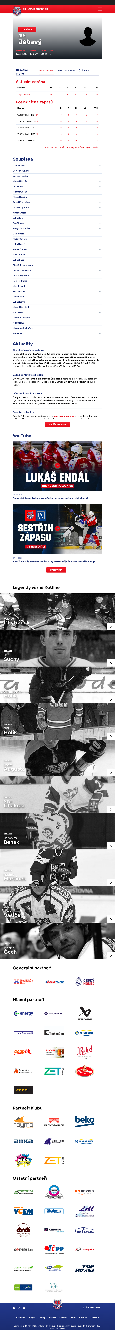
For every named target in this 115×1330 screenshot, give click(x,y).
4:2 (36, 121)
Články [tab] (84, 70)
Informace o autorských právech (81, 1323)
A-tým (31, 1315)
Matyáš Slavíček (22, 228)
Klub (73, 1315)
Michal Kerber (20, 197)
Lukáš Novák (19, 302)
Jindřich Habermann (23, 265)
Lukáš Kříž (18, 218)
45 (51, 94)
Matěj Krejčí (19, 212)
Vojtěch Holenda (22, 270)
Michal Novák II (21, 307)
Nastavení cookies (57, 1325)
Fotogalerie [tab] (66, 70)
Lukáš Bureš (19, 244)
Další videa (56, 570)
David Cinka (19, 165)
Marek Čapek (20, 249)
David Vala (18, 233)
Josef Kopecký (21, 207)
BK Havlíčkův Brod (36, 9)
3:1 (37, 115)
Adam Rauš (18, 323)
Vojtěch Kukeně (21, 170)
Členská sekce (91, 1305)
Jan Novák (18, 223)
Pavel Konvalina (21, 202)
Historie (83, 1315)
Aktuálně (20, 1315)
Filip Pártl (18, 312)
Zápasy (41, 1315)
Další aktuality (57, 424)
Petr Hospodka (21, 275)
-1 (86, 134)
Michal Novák (20, 181)
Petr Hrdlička (20, 281)
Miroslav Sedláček (23, 328)
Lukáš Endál (19, 260)
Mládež (52, 1315)
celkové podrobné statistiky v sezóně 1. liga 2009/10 (72, 147)
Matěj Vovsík (20, 239)
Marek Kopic (19, 286)
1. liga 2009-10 (23, 94)
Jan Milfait (18, 296)
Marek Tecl (19, 333)
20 (96, 94)
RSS (98, 1323)
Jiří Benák (18, 186)
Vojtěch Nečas (20, 176)
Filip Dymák (19, 254)
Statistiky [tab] (46, 70)
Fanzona (63, 1315)
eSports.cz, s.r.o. (59, 1323)
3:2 (37, 140)
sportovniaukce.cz (64, 416)
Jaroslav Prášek (21, 317)
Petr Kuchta (19, 291)
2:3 (37, 128)
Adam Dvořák (20, 191)
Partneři (95, 1315)
